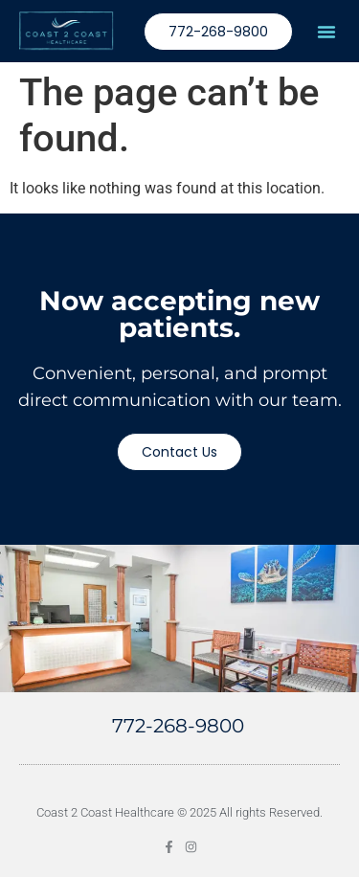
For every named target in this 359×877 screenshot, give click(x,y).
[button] (326, 31)
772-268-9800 (178, 725)
